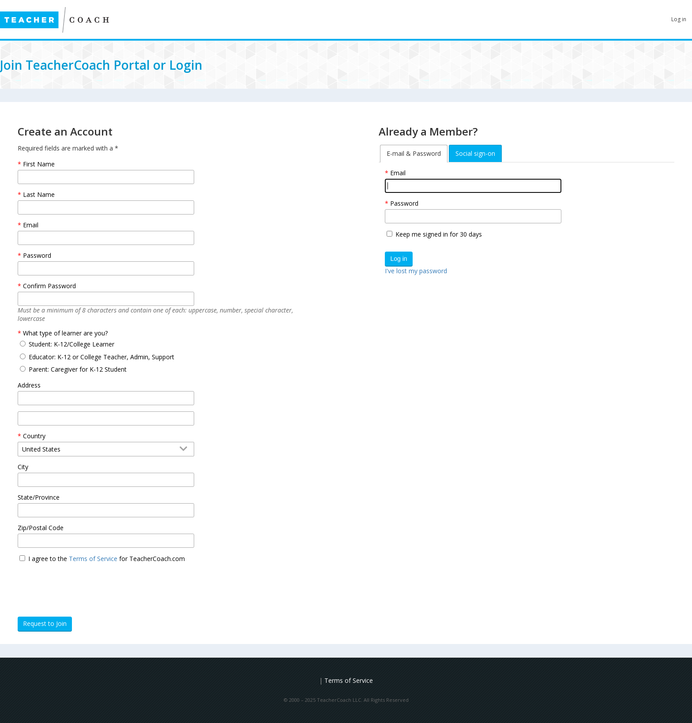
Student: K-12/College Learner (71, 344)
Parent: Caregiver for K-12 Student (78, 369)
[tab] (414, 153)
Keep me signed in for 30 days (438, 234)
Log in (678, 19)
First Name (39, 164)
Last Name (39, 194)
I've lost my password (416, 271)
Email (398, 173)
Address (29, 385)
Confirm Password (49, 286)
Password (404, 203)
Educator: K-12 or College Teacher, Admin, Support (101, 357)
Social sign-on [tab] (475, 153)
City (23, 467)
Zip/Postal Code (41, 527)
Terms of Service (93, 558)
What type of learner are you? (65, 333)
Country (34, 436)
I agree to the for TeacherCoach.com (106, 558)
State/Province (39, 497)
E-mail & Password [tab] (414, 153)
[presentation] (85, 586)
